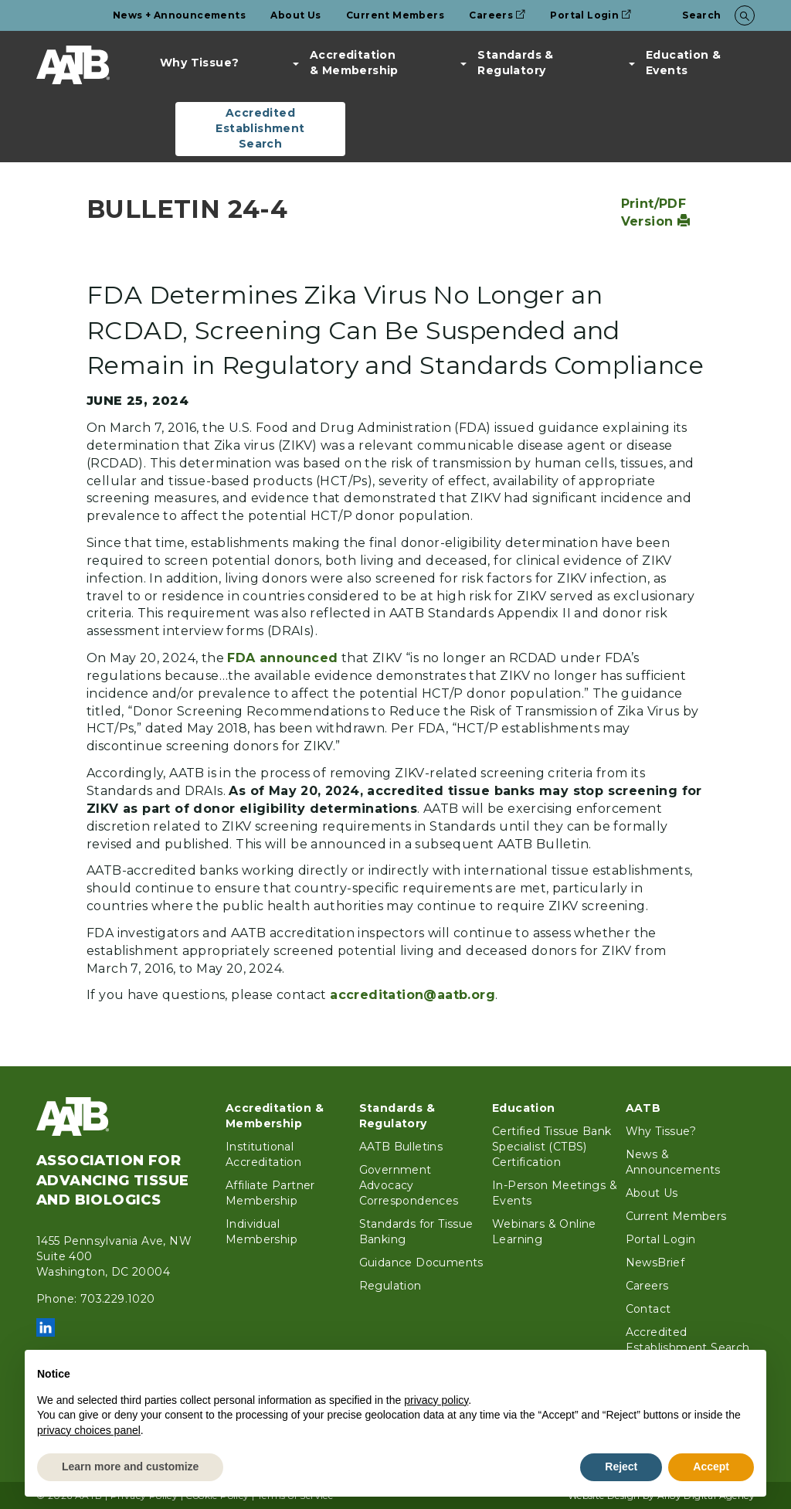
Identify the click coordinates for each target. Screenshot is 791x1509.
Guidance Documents (421, 1262)
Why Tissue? (199, 63)
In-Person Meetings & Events (554, 1193)
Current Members (395, 15)
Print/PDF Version (656, 212)
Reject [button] (621, 1466)
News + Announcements (179, 15)
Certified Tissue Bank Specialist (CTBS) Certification (551, 1146)
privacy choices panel (89, 1430)
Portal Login (590, 15)
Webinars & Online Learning (544, 1231)
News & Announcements (673, 1162)
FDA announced (282, 658)
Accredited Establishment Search (260, 128)
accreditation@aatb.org (412, 994)
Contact (648, 1309)
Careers (497, 15)
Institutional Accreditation (263, 1154)
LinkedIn (45, 1327)
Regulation (390, 1286)
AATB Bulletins (401, 1147)
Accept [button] (711, 1466)
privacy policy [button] (436, 1400)
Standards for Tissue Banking (416, 1231)
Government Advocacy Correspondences (409, 1185)
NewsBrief (655, 1262)
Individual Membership (261, 1231)
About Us (295, 15)
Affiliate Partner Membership (270, 1193)
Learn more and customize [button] (130, 1466)
